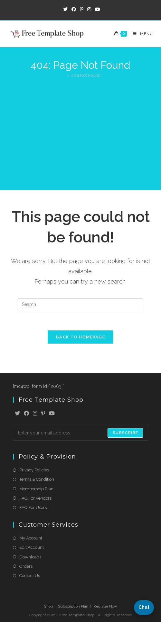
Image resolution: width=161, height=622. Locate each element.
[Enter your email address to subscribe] (80, 433)
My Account (30, 538)
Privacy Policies (34, 470)
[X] (17, 414)
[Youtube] (52, 414)
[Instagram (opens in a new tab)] (89, 9)
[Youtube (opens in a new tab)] (96, 9)
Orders (26, 566)
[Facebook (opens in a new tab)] (74, 9)
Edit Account (31, 547)
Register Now (105, 606)
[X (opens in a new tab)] (65, 9)
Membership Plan (36, 488)
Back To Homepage (80, 337)
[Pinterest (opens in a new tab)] (81, 9)
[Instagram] (35, 414)
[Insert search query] (80, 304)
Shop (48, 606)
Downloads (30, 557)
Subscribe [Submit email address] (125, 433)
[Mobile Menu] (140, 33)
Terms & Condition (36, 479)
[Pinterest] (43, 414)
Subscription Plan (73, 606)
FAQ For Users (33, 507)
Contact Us (29, 575)
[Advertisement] (80, 131)
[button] (144, 607)
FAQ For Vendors (35, 498)
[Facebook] (26, 414)
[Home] (63, 75)
